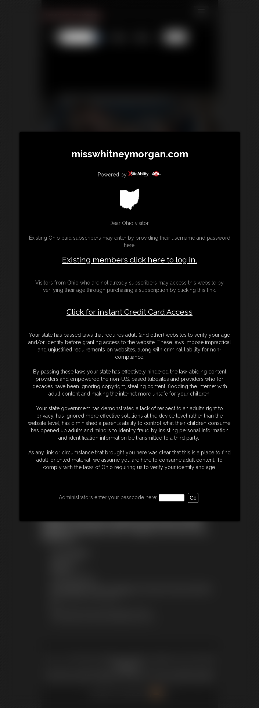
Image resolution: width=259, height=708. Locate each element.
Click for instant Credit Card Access (129, 312)
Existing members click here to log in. (129, 259)
